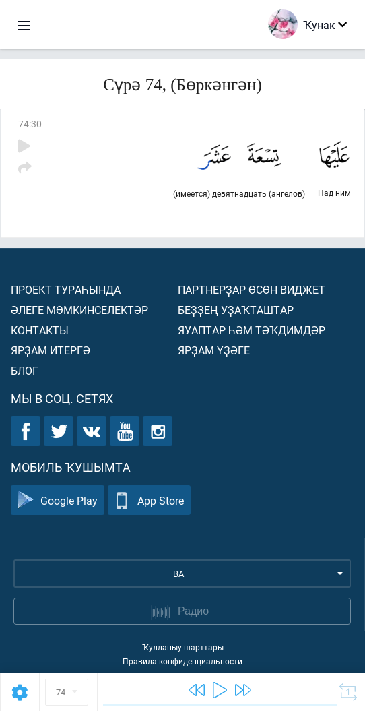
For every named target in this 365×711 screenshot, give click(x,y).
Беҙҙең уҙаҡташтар (236, 310)
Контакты (40, 330)
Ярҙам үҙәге (214, 350)
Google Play (58, 500)
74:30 (30, 123)
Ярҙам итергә (50, 350)
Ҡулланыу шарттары (183, 647)
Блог (24, 370)
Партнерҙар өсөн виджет (251, 289)
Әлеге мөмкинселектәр (79, 310)
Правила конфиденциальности (182, 661)
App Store (149, 500)
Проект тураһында (66, 289)
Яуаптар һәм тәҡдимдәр (251, 330)
